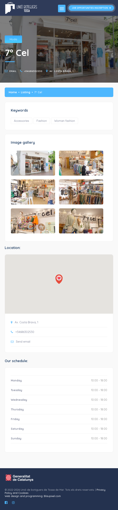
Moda (13, 39)
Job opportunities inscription (91, 8)
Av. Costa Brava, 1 (62, 71)
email (13, 71)
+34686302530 (33, 71)
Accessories (21, 121)
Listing (25, 92)
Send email (23, 341)
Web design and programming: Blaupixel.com (33, 496)
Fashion (42, 121)
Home (13, 92)
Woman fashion (64, 121)
